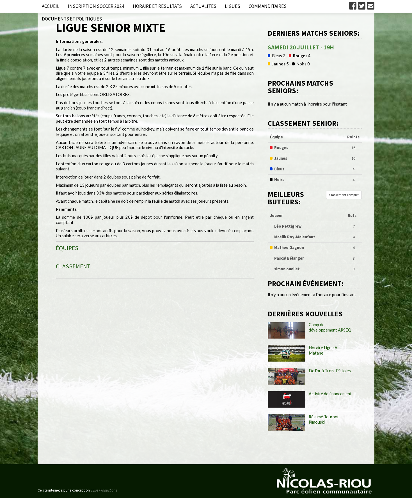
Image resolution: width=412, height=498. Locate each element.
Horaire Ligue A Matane (323, 350)
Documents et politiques (72, 19)
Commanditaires (268, 6)
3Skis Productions (104, 490)
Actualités (203, 6)
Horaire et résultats (157, 6)
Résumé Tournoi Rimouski (323, 419)
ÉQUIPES (67, 248)
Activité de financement (330, 393)
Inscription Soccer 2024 (96, 6)
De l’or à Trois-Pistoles (330, 370)
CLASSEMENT (73, 266)
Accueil (50, 6)
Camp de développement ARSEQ (330, 327)
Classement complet (344, 195)
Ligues (232, 6)
